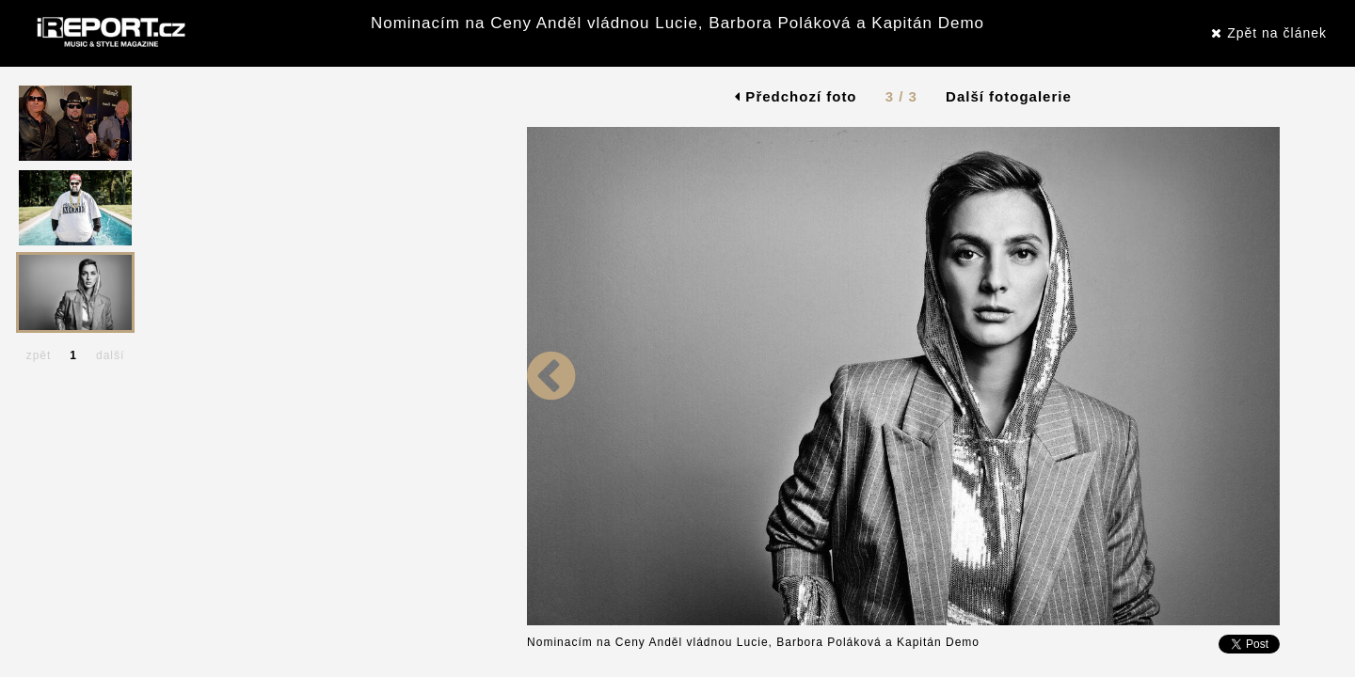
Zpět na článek (1269, 32)
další (110, 355)
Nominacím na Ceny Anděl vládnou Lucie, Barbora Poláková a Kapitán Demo (677, 23)
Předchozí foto (795, 96)
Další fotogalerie (1009, 96)
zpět (39, 355)
